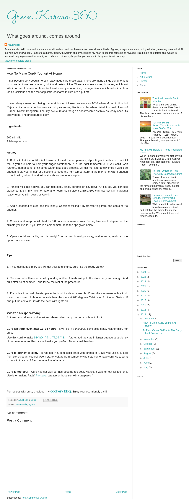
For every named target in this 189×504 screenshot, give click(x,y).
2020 (144, 291)
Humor (143, 81)
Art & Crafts (146, 77)
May (146, 367)
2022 (144, 281)
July (145, 358)
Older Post (121, 492)
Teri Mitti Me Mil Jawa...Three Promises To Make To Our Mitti (166, 125)
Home (68, 492)
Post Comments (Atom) (34, 497)
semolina (49, 337)
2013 (144, 314)
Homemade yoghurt (25, 404)
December (149, 318)
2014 (144, 310)
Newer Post (14, 492)
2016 (144, 305)
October (148, 344)
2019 (144, 295)
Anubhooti (14, 45)
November (149, 339)
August (147, 353)
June (146, 362)
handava (40, 375)
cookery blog (60, 391)
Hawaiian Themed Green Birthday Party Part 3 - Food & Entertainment (165, 198)
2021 (144, 286)
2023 (144, 277)
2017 (144, 300)
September (149, 348)
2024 (144, 272)
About (143, 85)
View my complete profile (18, 60)
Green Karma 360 (52, 16)
